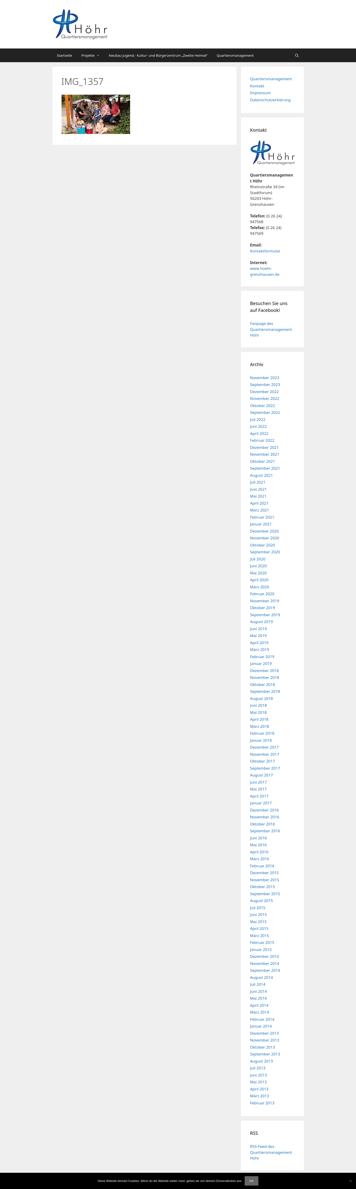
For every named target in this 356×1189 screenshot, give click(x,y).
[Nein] (350, 1180)
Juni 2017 (258, 782)
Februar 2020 (262, 593)
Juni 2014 (258, 991)
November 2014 (264, 963)
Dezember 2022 (264, 391)
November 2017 (264, 754)
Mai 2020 (258, 573)
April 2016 (259, 851)
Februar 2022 (262, 440)
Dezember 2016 (264, 810)
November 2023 (264, 377)
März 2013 (259, 1095)
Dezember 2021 (264, 447)
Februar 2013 (262, 1103)
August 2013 (261, 1061)
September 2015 (265, 893)
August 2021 (261, 475)
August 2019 (261, 621)
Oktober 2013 (262, 1047)
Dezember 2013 (264, 1033)
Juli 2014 (257, 984)
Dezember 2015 (264, 872)
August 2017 (261, 775)
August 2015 (261, 900)
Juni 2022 (258, 426)
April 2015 (259, 928)
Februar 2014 (262, 1019)
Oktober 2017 (262, 761)
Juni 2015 (258, 914)
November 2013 (264, 1040)
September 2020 (265, 551)
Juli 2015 (257, 907)
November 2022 (264, 398)
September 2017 (265, 768)
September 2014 (265, 970)
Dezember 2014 (264, 956)
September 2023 (265, 384)
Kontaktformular (265, 251)
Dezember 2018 (264, 670)
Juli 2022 (257, 419)
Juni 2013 (258, 1075)
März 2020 (259, 586)
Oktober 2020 (262, 545)
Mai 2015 (258, 921)
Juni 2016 (258, 838)
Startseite (64, 55)
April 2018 (259, 719)
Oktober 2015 (262, 886)
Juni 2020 (258, 565)
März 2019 (259, 649)
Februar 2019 (262, 656)
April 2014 (259, 1005)
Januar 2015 (261, 949)
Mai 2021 (258, 496)
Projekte (92, 55)
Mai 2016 (258, 844)
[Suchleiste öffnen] (297, 55)
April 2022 (259, 433)
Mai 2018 (258, 712)
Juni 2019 (258, 628)
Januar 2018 (261, 740)
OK (251, 1181)
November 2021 (264, 454)
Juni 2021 (258, 489)
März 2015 (259, 935)
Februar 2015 (262, 942)
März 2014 (259, 1012)
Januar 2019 (261, 663)
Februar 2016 (262, 865)
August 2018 (261, 698)
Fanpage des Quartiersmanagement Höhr (271, 329)
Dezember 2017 (264, 747)
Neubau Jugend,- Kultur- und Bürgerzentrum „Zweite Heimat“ (158, 55)
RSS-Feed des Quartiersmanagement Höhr (271, 1152)
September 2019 (265, 614)
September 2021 (265, 468)
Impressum (260, 92)
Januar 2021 (261, 524)
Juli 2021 (257, 482)
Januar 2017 (261, 803)
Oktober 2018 (262, 684)
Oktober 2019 (262, 607)
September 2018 (265, 691)
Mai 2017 (258, 789)
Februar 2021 (262, 517)
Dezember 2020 (264, 531)
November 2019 (264, 600)
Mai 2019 (258, 635)
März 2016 (259, 858)
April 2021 (259, 503)
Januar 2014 (261, 1026)
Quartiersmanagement (235, 55)
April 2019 (259, 642)
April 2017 (259, 796)
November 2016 (264, 816)
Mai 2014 (258, 998)
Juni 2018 (258, 705)
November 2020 (264, 538)
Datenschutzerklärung (270, 99)
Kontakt (257, 85)
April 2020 (259, 579)
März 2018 (259, 726)
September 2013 (265, 1054)
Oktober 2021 (262, 461)
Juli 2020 (257, 559)
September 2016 (265, 830)
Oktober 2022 (262, 405)
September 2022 (265, 412)
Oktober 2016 (262, 824)
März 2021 (259, 510)
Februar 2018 (262, 733)
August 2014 (261, 977)
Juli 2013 (257, 1068)
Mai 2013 (258, 1082)
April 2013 (259, 1089)
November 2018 (264, 677)
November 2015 (264, 879)
